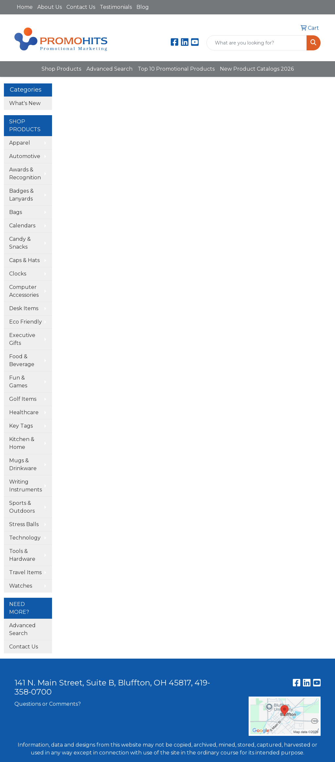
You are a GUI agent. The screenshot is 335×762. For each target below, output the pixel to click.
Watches (20, 586)
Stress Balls (24, 524)
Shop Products (61, 69)
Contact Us (80, 7)
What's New (25, 103)
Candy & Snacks (20, 243)
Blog (142, 7)
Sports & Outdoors (22, 507)
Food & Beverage (21, 360)
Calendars (22, 225)
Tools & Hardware (22, 555)
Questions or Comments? (47, 704)
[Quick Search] (256, 42)
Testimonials (116, 7)
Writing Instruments (25, 486)
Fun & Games (18, 382)
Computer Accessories (24, 291)
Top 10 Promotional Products (176, 69)
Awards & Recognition (25, 174)
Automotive (24, 156)
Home (25, 7)
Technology (25, 538)
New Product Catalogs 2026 (257, 69)
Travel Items (25, 572)
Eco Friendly (25, 322)
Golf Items (22, 399)
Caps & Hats (24, 260)
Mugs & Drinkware (23, 464)
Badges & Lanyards (21, 195)
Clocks (17, 274)
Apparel (19, 143)
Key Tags (21, 426)
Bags (15, 212)
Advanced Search (109, 69)
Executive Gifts (22, 339)
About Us (49, 7)
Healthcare (24, 412)
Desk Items (23, 308)
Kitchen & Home (21, 443)
